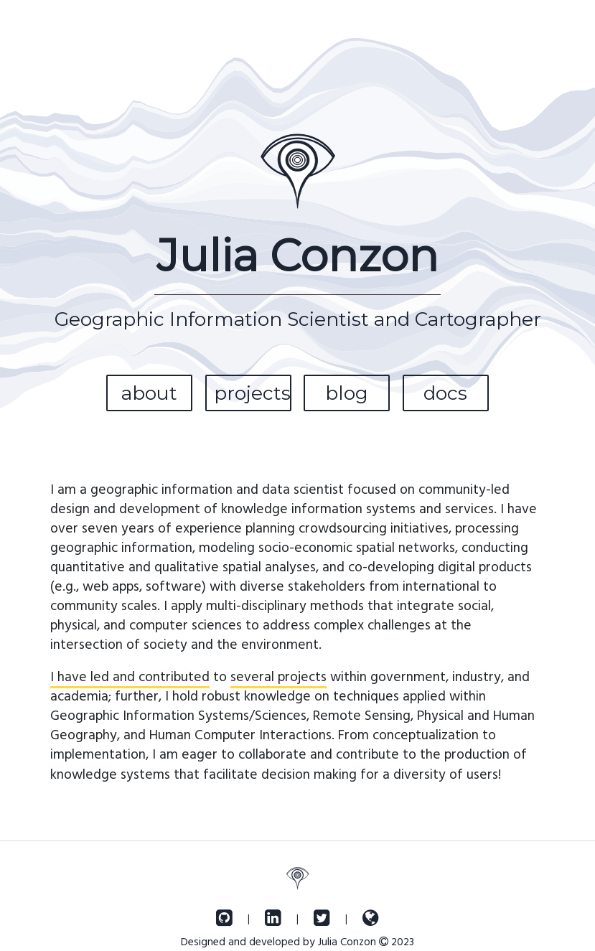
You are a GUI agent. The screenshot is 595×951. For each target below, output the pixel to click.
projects (252, 393)
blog (346, 393)
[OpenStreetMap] (370, 918)
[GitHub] (224, 918)
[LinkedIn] (273, 918)
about (149, 393)
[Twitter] (322, 918)
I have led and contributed (130, 675)
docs (445, 393)
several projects (278, 675)
